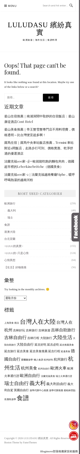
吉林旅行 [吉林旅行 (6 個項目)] (32, 330)
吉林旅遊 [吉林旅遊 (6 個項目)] (44, 330)
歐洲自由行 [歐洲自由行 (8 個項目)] (30, 375)
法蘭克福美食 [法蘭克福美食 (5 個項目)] (48, 376)
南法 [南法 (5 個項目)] (16, 323)
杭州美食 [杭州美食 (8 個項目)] (29, 368)
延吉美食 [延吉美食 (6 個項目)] (23, 351)
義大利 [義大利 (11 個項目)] (37, 383)
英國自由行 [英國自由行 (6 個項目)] (21, 390)
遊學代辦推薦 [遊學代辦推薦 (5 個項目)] (56, 390)
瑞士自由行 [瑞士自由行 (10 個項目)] (16, 383)
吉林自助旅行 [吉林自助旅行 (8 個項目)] (63, 330)
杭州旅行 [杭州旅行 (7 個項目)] (60, 359)
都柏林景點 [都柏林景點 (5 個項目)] (70, 390)
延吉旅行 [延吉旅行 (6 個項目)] (10, 351)
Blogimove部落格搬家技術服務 (59, 451)
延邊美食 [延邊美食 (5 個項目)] (65, 351)
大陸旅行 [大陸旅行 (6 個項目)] (46, 338)
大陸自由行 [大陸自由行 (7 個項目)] (25, 344)
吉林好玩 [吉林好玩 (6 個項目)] (19, 330)
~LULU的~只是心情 (16, 253)
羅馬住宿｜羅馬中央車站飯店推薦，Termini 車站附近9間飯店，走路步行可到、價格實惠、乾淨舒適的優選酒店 (39, 147)
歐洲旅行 (9, 203)
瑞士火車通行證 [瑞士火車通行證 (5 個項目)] (64, 376)
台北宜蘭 (9, 238)
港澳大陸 (9, 231)
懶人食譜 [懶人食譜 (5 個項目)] (38, 360)
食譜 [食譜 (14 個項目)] (23, 398)
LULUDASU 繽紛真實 (40, 28)
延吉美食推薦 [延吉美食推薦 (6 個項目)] (39, 351)
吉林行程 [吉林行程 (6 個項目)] (33, 338)
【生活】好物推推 (15, 267)
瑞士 (10, 217)
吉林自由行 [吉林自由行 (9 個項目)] (15, 337)
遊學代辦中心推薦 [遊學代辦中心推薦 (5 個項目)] (39, 390)
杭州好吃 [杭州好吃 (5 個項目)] (48, 360)
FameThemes (30, 442)
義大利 (11, 210)
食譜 (7, 224)
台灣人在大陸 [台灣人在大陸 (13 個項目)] (38, 321)
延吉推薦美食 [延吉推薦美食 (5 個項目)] (67, 345)
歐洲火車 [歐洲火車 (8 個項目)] (58, 368)
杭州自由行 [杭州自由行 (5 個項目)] (44, 369)
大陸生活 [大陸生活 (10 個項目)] (62, 337)
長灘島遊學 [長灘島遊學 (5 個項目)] (10, 399)
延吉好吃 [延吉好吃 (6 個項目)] (41, 344)
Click (75, 227)
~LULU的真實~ (13, 246)
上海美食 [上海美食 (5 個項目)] (9, 323)
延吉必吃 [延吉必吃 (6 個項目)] (53, 344)
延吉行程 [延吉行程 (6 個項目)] (54, 351)
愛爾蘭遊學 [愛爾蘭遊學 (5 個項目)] (27, 360)
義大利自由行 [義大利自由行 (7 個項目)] (56, 384)
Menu (12, 6)
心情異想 (9, 260)
